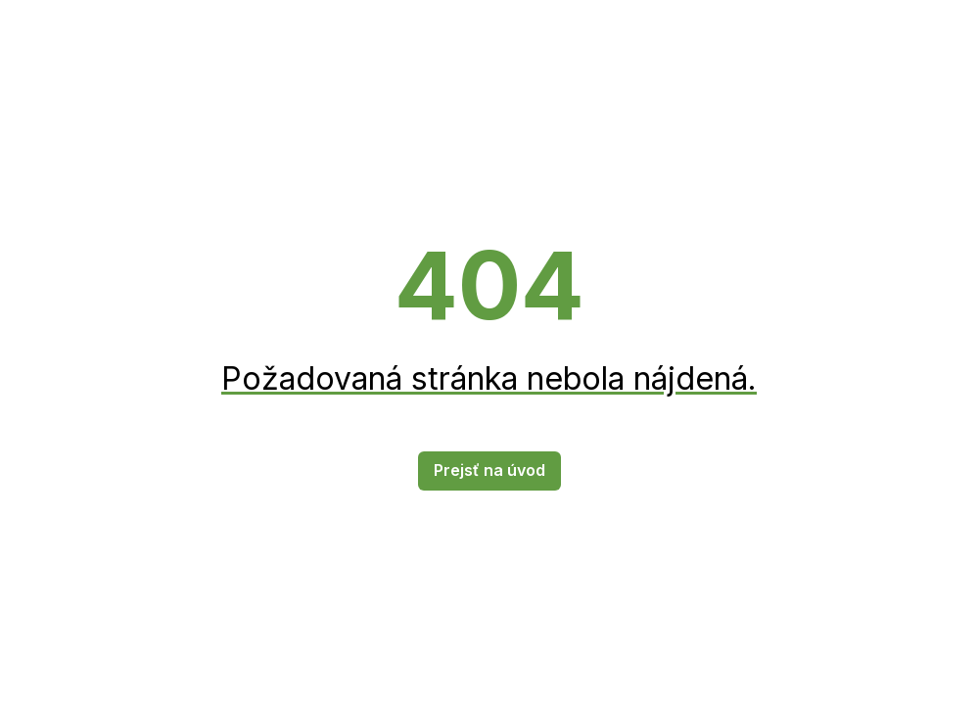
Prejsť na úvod (489, 470)
